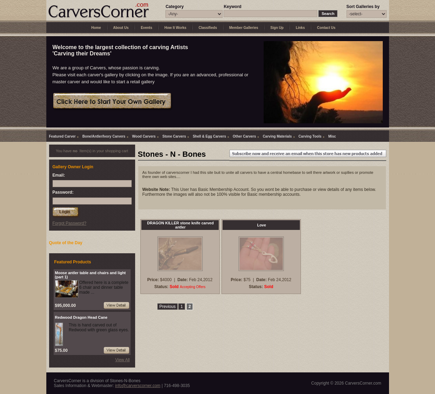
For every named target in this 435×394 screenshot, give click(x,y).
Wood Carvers (144, 136)
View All (122, 359)
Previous (168, 306)
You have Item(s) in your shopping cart (92, 151)
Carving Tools (309, 136)
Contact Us (326, 28)
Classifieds (208, 28)
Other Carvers (244, 136)
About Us (121, 28)
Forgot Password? (69, 223)
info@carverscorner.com (137, 385)
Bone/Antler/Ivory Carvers (104, 136)
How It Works (175, 28)
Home (96, 28)
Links (300, 28)
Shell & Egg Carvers (209, 136)
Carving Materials (277, 136)
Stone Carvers (174, 136)
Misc (332, 136)
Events (146, 28)
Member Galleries (243, 28)
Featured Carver (62, 136)
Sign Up (276, 28)
